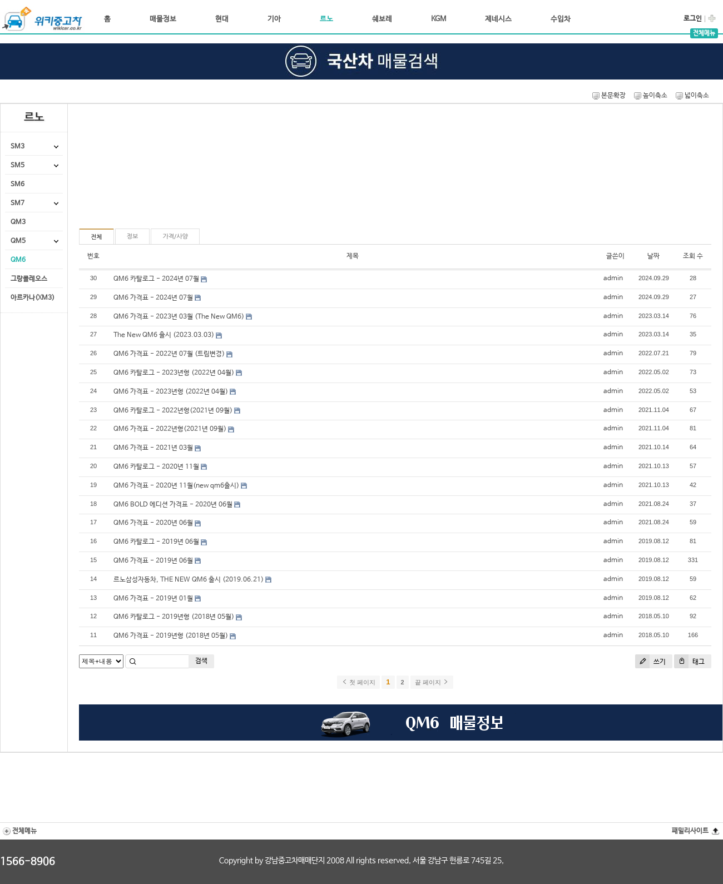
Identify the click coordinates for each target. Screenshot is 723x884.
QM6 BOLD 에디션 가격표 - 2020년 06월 (172, 505)
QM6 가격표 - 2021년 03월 (153, 448)
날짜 (653, 256)
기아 (274, 19)
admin (613, 278)
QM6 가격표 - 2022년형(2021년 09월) (169, 429)
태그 (689, 661)
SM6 (17, 184)
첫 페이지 (358, 682)
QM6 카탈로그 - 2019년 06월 (156, 542)
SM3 (17, 147)
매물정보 (163, 19)
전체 (96, 237)
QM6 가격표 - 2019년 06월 (153, 561)
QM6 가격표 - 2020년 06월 (153, 523)
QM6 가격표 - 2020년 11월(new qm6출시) (176, 486)
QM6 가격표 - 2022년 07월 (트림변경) (169, 354)
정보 (132, 237)
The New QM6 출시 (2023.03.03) (163, 335)
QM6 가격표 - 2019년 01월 (153, 599)
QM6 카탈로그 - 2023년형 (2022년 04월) (173, 373)
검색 (201, 661)
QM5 (18, 241)
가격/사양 (175, 237)
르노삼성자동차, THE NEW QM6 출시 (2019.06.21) (188, 580)
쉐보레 (382, 19)
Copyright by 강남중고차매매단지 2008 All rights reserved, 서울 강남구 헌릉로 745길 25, (361, 860)
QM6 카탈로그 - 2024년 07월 (156, 279)
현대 (222, 19)
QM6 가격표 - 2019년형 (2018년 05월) (170, 636)
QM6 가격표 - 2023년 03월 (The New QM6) (178, 317)
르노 (326, 19)
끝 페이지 (432, 682)
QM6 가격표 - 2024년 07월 (153, 298)
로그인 (693, 19)
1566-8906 (27, 861)
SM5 (17, 166)
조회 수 (693, 256)
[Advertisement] (144, 170)
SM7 (17, 203)
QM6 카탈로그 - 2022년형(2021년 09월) (172, 411)
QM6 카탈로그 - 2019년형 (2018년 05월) (173, 617)
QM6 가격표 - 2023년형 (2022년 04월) (170, 392)
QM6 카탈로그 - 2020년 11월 (156, 467)
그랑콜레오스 (29, 279)
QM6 (18, 260)
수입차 (561, 19)
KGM (438, 19)
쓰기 (650, 661)
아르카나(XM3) (33, 298)
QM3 (18, 222)
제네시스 (498, 19)
